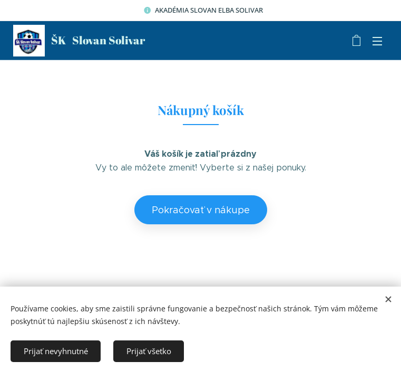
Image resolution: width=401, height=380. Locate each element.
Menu (377, 41)
